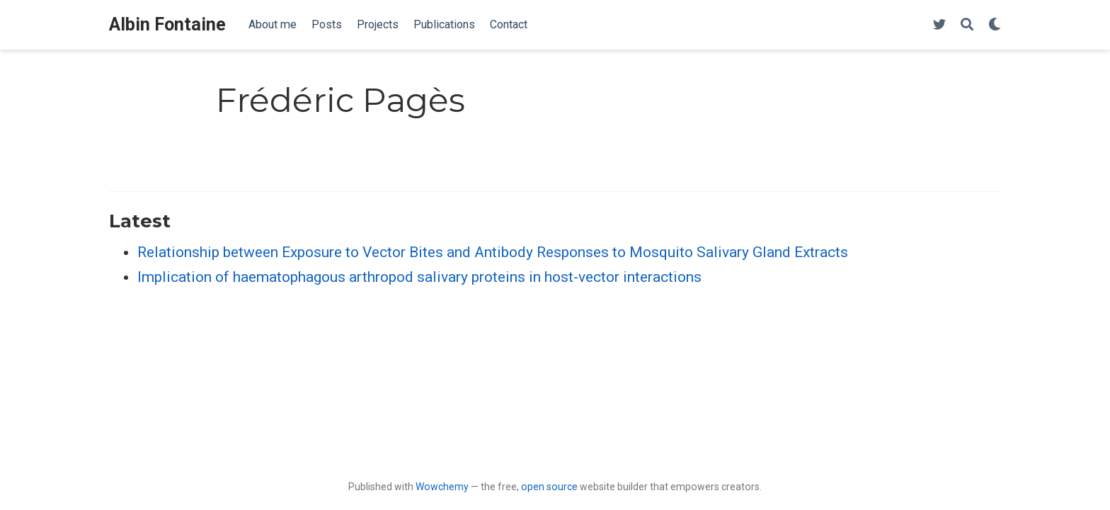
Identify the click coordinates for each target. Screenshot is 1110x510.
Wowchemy (442, 486)
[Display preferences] (994, 25)
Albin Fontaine (167, 24)
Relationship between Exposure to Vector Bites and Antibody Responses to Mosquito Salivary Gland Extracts (492, 252)
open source (549, 486)
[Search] (967, 25)
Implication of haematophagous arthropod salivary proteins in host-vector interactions (419, 276)
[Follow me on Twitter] (939, 25)
